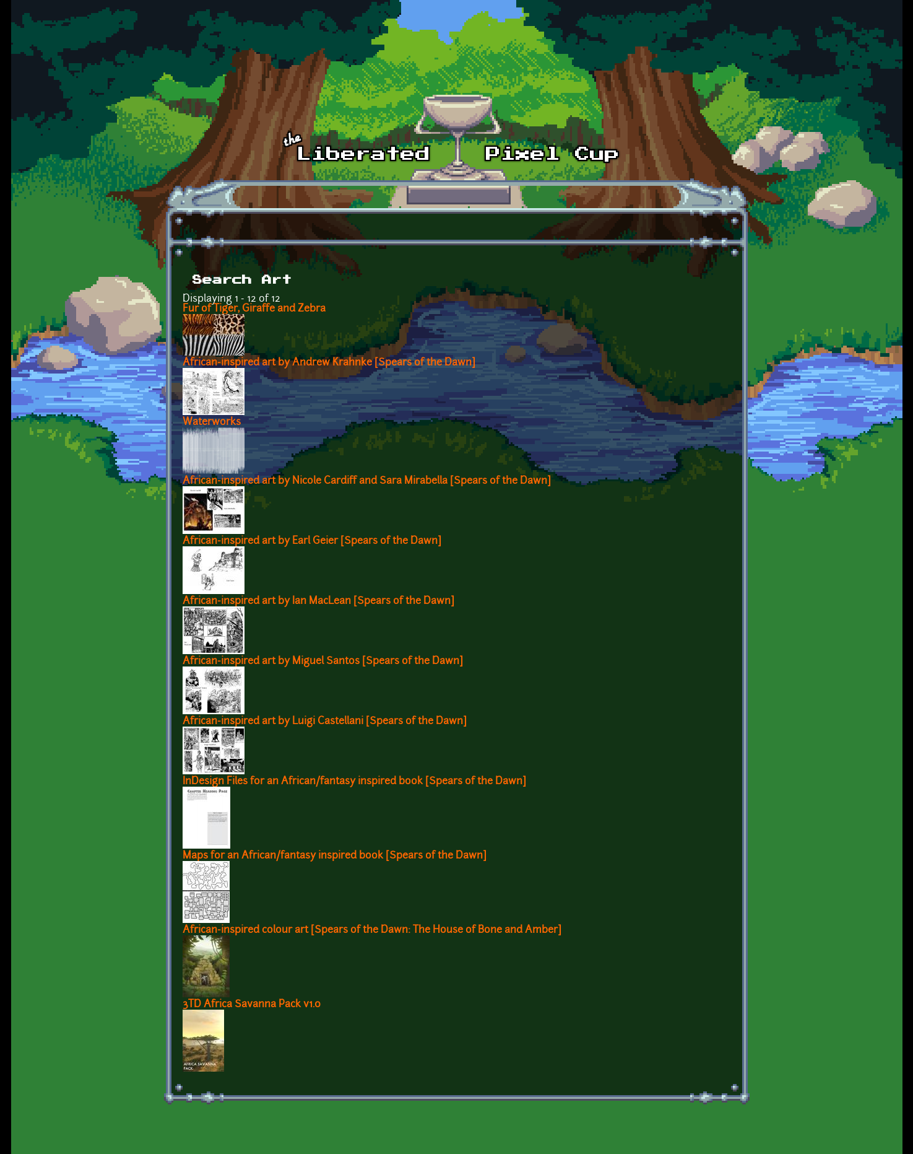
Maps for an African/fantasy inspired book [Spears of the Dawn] (335, 856)
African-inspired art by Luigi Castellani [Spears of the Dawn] (325, 722)
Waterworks (212, 422)
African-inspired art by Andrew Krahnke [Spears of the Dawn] (329, 363)
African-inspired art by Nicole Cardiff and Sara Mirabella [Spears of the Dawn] (367, 481)
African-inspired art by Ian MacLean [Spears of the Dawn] (318, 601)
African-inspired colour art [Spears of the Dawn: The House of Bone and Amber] (372, 930)
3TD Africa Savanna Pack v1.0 (252, 1005)
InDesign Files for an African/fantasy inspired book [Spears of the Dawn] (354, 782)
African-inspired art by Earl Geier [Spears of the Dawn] (312, 541)
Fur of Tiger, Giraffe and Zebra (254, 309)
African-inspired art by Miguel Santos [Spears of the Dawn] (323, 662)
